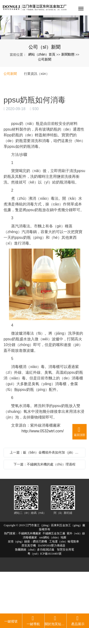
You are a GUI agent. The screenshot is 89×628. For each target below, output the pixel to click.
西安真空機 (29, 545)
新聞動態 (68, 54)
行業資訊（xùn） (36, 74)
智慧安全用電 (65, 549)
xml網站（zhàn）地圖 (52, 537)
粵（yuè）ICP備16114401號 (45, 553)
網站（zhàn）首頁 (41, 54)
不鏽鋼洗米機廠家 (29, 533)
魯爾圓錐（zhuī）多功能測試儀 (34, 549)
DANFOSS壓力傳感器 (51, 545)
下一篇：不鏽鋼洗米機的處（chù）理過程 (44, 464)
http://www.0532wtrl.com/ (39, 431)
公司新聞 (44, 59)
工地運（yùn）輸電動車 (64, 541)
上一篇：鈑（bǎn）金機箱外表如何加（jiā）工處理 (46, 452)
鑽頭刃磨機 (40, 541)
